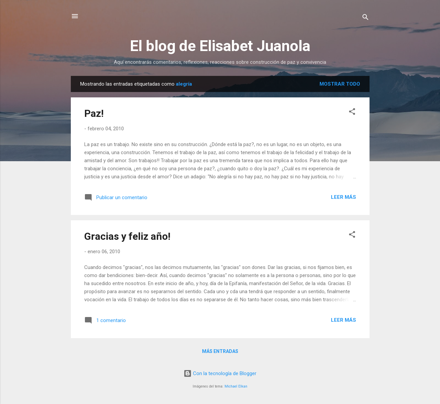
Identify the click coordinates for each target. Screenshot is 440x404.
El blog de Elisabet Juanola (220, 46)
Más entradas (220, 351)
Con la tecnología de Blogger (220, 373)
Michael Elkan (236, 386)
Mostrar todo (340, 84)
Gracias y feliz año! (127, 236)
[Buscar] (365, 18)
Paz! (94, 113)
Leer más (343, 197)
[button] (352, 112)
